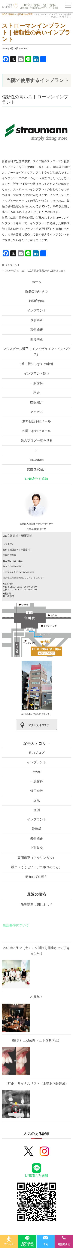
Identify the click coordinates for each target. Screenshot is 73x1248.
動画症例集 (36, 301)
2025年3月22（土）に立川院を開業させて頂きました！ (35, 270)
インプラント (10, 166)
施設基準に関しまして (37, 904)
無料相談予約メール (36, 421)
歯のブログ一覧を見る (37, 440)
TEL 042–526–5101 (13, 561)
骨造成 (36, 829)
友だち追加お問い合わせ (27, 1241)
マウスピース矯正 (36, 351)
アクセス (36, 412)
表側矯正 (36, 320)
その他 (36, 772)
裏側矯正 (36, 329)
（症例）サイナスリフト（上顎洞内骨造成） (36, 1083)
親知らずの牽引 (36, 877)
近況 (36, 800)
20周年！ (36, 997)
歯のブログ (36, 752)
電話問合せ (64, 1241)
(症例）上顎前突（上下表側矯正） (36, 1040)
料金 (36, 392)
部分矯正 (36, 339)
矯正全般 (36, 791)
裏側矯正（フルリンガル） (36, 858)
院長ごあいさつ (36, 291)
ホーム (36, 282)
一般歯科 (36, 383)
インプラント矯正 (36, 373)
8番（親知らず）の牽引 (36, 364)
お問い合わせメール (36, 431)
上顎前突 (36, 848)
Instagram (36, 459)
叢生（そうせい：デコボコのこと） (36, 867)
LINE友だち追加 (36, 479)
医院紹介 (36, 402)
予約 (45, 1241)
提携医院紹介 (36, 469)
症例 (36, 810)
